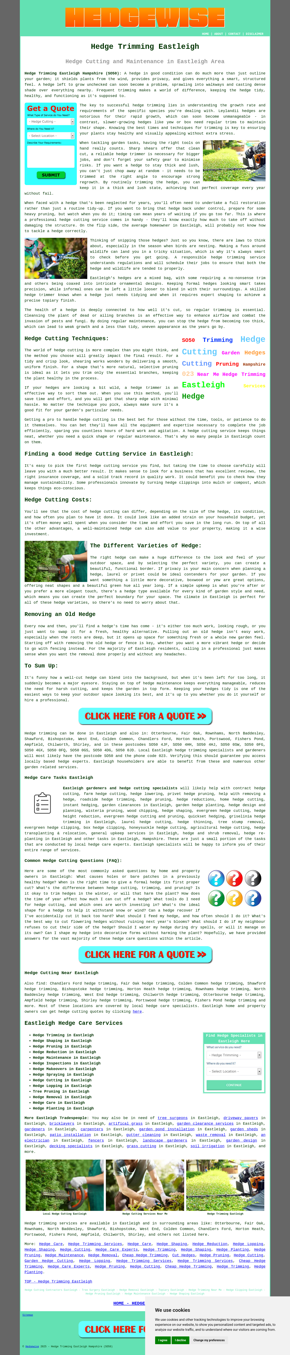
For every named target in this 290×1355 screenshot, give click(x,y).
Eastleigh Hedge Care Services (74, 1023)
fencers (96, 1140)
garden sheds (244, 1129)
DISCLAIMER (254, 34)
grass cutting (141, 1146)
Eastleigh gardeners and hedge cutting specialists (120, 788)
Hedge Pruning (214, 1255)
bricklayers (61, 1124)
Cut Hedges (183, 1255)
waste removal (211, 1135)
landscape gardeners (165, 1140)
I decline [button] (180, 1340)
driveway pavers (241, 1118)
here (137, 1012)
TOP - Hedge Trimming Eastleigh (58, 1281)
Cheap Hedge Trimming (144, 1255)
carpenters (92, 1129)
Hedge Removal (103, 1255)
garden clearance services (205, 1124)
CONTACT (234, 34)
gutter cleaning (143, 1135)
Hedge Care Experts (117, 1250)
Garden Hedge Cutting (49, 1261)
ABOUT (218, 34)
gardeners (35, 1129)
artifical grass (126, 1124)
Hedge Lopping (248, 1244)
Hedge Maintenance (64, 1255)
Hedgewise (32, 1346)
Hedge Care (51, 1244)
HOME (205, 34)
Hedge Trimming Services (95, 1244)
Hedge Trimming (159, 1250)
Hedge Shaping (172, 1244)
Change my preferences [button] (209, 1340)
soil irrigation (207, 1146)
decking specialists (70, 1146)
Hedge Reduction (209, 1244)
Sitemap (28, 1315)
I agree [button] (162, 1340)
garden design (241, 1140)
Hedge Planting (233, 1250)
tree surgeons (173, 1118)
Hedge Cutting (75, 1250)
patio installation (70, 1135)
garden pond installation (167, 1129)
